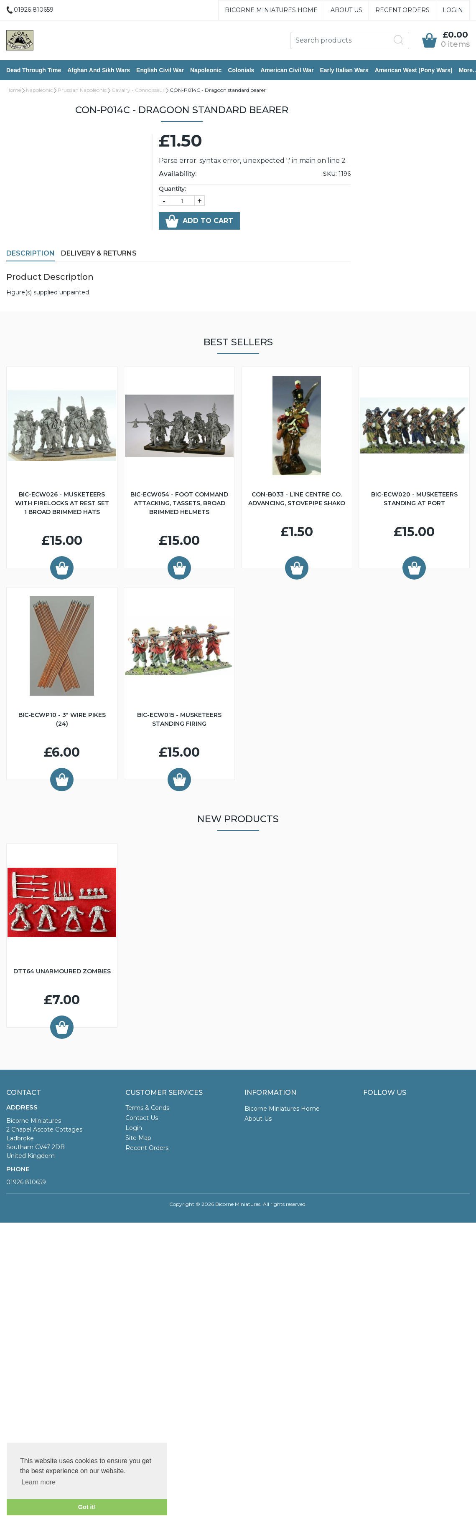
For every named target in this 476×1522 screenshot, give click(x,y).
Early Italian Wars (344, 70)
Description (30, 253)
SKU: (330, 173)
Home (13, 90)
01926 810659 (26, 1182)
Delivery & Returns (99, 253)
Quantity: (172, 188)
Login (453, 10)
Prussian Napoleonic (82, 90)
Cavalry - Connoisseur (138, 90)
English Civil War (160, 70)
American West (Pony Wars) (414, 70)
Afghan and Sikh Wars (98, 70)
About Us (346, 10)
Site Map (138, 1138)
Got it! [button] (87, 1507)
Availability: (177, 174)
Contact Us (141, 1118)
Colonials (241, 70)
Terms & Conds (147, 1108)
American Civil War (286, 70)
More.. (467, 70)
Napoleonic (205, 70)
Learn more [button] (38, 1482)
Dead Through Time (33, 70)
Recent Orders (402, 10)
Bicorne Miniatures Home (271, 10)
